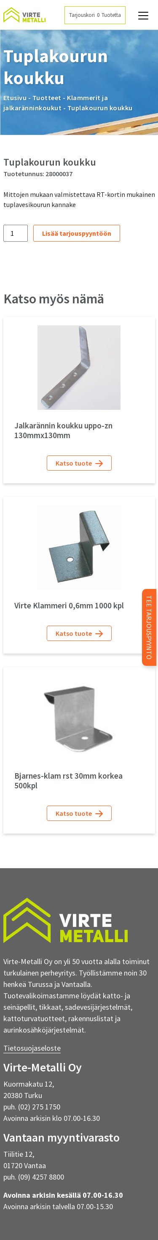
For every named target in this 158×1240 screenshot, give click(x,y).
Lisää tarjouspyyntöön (76, 233)
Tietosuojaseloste (32, 1048)
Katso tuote (79, 463)
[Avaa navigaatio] (143, 15)
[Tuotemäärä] (15, 233)
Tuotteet (47, 97)
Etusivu (15, 97)
